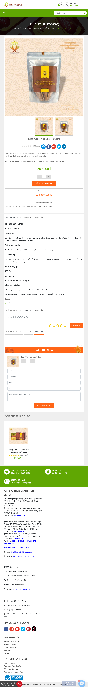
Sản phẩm (7, 650)
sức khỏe (9, 303)
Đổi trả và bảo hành (11, 669)
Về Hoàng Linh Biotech (12, 641)
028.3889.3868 (44, 194)
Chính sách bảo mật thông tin (14, 672)
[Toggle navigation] (3, 13)
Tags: (7, 299)
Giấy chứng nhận (10, 644)
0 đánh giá (36, 146)
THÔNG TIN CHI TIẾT (14, 217)
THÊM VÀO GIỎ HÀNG (43, 183)
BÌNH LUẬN (39, 217)
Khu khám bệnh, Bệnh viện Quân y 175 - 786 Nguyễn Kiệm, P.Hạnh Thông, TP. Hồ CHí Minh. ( (23, 524)
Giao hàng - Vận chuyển (12, 666)
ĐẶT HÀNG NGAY (44, 405)
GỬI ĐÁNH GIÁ (76, 325)
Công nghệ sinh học (11, 647)
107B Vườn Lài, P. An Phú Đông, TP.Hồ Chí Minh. (23, 510)
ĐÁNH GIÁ (28, 217)
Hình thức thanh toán (11, 663)
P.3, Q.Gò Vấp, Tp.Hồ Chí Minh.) (27, 529)
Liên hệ (6, 653)
